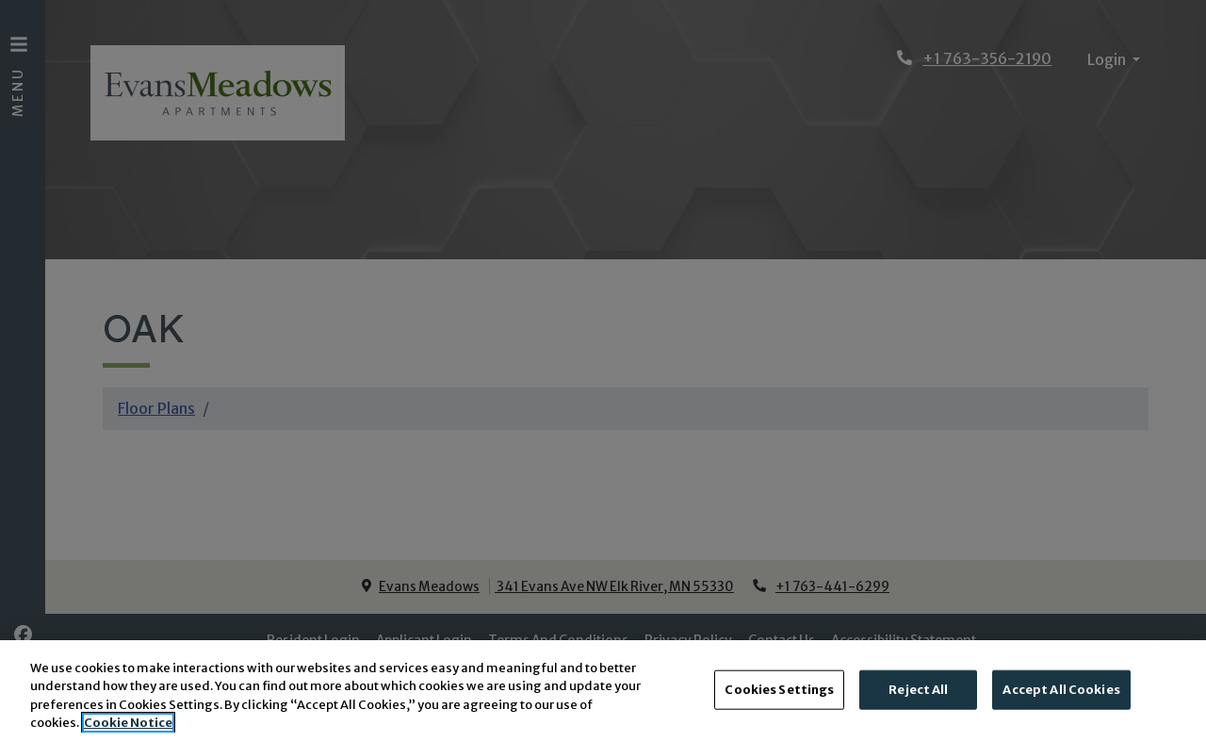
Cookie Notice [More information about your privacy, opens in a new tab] (128, 725)
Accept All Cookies (1060, 692)
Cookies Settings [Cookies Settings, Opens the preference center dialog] (779, 692)
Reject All (918, 692)
